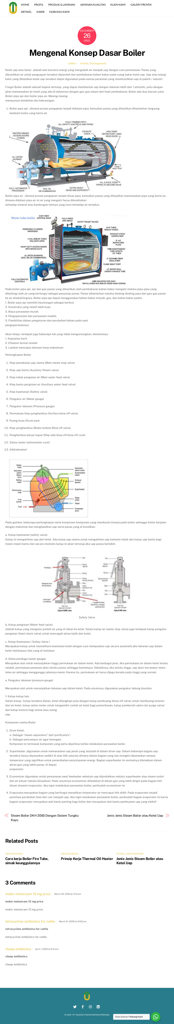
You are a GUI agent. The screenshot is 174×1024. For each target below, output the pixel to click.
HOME (26, 4)
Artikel (84, 63)
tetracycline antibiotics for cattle (30, 921)
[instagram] (90, 1006)
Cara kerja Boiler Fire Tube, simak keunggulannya (27, 861)
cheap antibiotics (18, 949)
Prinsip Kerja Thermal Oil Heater (87, 859)
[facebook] (82, 1006)
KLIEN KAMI (118, 4)
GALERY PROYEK (141, 4)
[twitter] (75, 1006)
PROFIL (39, 4)
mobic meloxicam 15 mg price (27, 894)
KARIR (41, 11)
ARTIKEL (27, 11)
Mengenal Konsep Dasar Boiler (87, 53)
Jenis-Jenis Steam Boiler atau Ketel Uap (135, 815)
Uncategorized (97, 63)
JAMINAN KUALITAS (93, 4)
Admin (72, 63)
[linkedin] (98, 1006)
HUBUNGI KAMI (60, 11)
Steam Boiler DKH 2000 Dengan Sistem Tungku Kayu (45, 818)
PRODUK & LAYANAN (62, 4)
